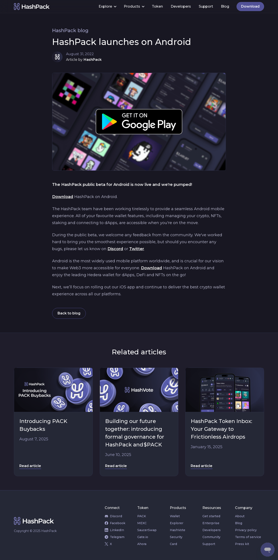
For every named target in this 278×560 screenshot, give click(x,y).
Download (62, 196)
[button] (107, 6)
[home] (54, 6)
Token (157, 6)
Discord (115, 248)
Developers (181, 6)
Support (206, 6)
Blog (225, 6)
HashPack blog (70, 30)
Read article (30, 466)
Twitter (136, 248)
